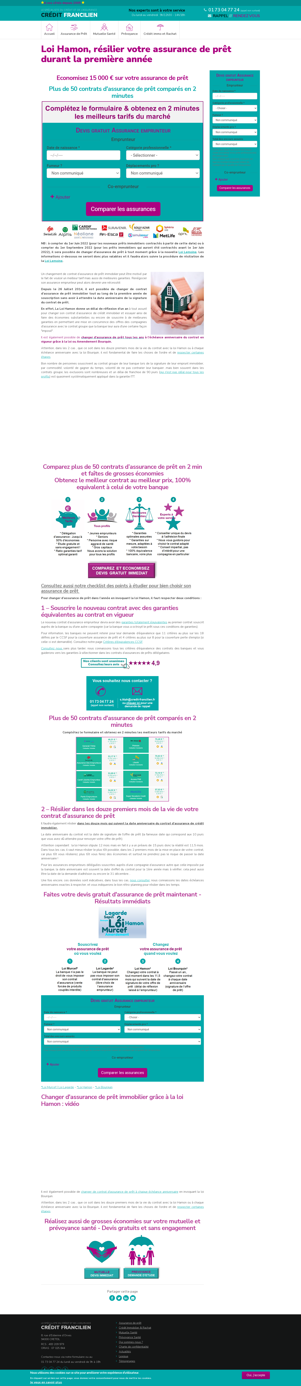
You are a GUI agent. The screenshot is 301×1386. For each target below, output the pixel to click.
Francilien (69, 15)
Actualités (125, 1351)
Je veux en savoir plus (46, 1382)
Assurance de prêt (130, 1323)
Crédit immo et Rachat (160, 34)
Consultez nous (52, 648)
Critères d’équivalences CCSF (123, 642)
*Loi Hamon (84, 1087)
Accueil (49, 34)
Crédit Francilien (66, 1327)
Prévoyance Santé (130, 1337)
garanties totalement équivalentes (144, 622)
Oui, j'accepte (256, 1375)
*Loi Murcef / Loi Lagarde (57, 1087)
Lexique (123, 1356)
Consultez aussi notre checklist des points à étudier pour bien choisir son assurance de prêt (116, 588)
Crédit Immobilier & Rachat (135, 1328)
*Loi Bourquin (103, 1087)
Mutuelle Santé (104, 34)
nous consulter (140, 880)
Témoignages (127, 1361)
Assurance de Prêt (74, 34)
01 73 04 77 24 (223, 10)
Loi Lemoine (188, 252)
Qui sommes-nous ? (131, 1342)
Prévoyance (129, 34)
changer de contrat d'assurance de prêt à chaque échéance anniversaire (129, 1192)
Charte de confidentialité (134, 1347)
